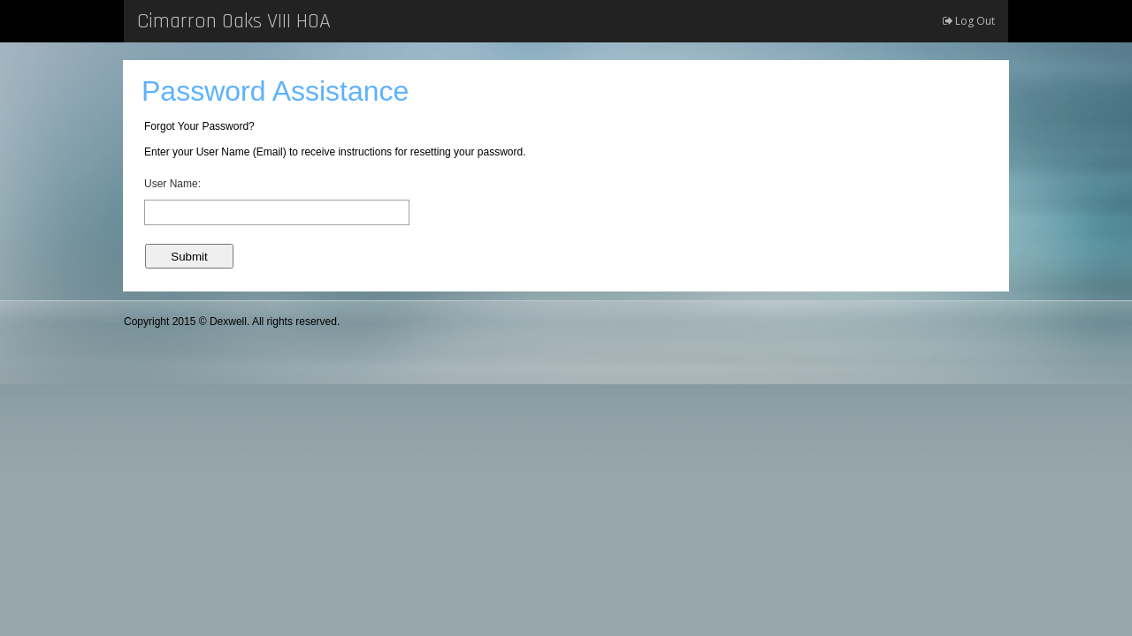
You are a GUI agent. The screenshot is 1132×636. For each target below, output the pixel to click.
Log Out (969, 20)
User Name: (172, 184)
